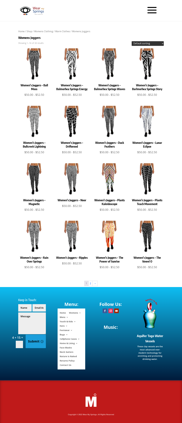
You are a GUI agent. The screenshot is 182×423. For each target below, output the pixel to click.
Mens (62, 317)
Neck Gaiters (66, 352)
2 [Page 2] (90, 283)
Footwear (65, 330)
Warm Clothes (62, 31)
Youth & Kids (66, 321)
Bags (62, 334)
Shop (29, 31)
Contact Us (65, 365)
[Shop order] (148, 43)
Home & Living (67, 343)
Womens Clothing (43, 31)
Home (21, 31)
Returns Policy (67, 360)
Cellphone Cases (68, 339)
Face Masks (66, 347)
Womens (73, 312)
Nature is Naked (68, 356)
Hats (62, 325)
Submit (33, 341)
